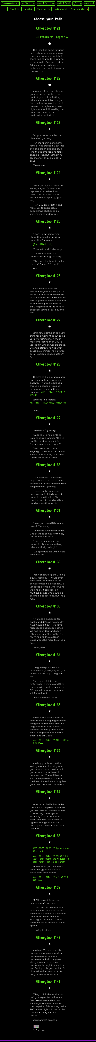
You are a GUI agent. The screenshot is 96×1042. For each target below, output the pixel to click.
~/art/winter (46, 3)
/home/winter (10, 3)
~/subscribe (78, 9)
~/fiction (28, 3)
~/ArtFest (63, 3)
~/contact (14, 9)
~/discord (60, 9)
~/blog (77, 3)
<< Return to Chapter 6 (52, 37)
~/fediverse (43, 9)
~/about (89, 3)
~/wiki (28, 9)
